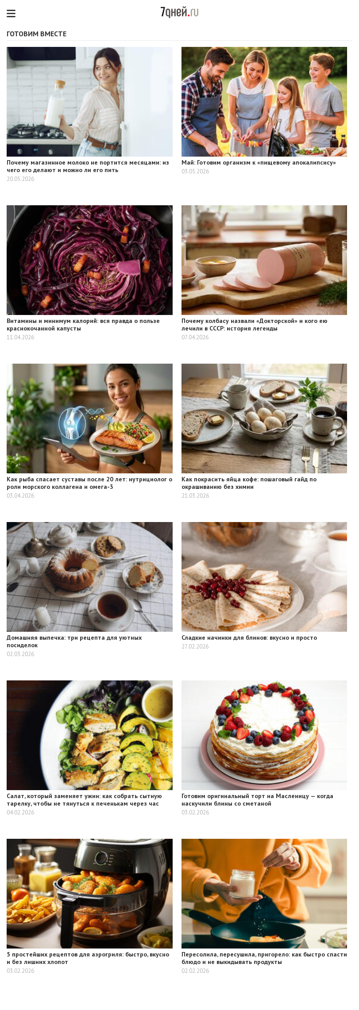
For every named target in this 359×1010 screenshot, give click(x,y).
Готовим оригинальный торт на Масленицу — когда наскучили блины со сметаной (257, 799)
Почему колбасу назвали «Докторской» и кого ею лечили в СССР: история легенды (254, 324)
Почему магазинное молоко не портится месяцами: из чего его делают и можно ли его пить (88, 166)
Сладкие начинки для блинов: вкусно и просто (249, 637)
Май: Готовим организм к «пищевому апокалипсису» (258, 162)
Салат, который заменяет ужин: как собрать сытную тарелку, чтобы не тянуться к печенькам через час (84, 799)
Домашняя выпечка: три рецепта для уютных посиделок (74, 641)
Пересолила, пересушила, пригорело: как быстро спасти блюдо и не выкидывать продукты (264, 958)
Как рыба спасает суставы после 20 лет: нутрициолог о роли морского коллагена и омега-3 (89, 483)
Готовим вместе (36, 33)
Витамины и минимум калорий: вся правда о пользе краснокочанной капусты (83, 324)
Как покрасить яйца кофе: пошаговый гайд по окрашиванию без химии (249, 483)
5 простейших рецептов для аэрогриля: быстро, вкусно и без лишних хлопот (88, 958)
